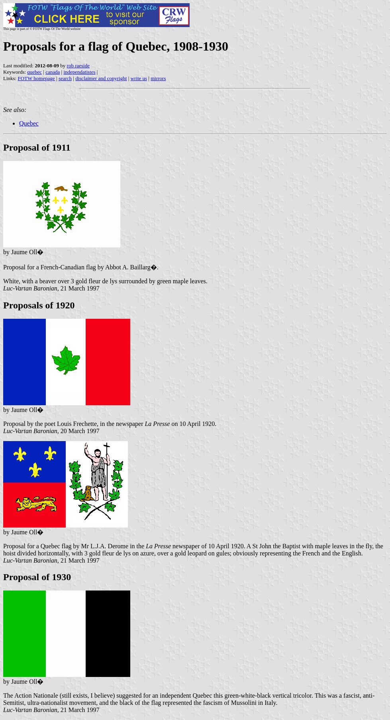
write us (139, 78)
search (65, 78)
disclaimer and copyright (101, 78)
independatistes (79, 72)
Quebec (29, 123)
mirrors (158, 78)
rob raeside (78, 66)
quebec (34, 72)
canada (52, 72)
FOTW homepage (36, 78)
